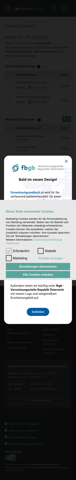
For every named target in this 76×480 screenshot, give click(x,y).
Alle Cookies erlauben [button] (38, 274)
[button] (50, 258)
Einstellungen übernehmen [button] (38, 266)
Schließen (38, 311)
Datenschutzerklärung (47, 239)
